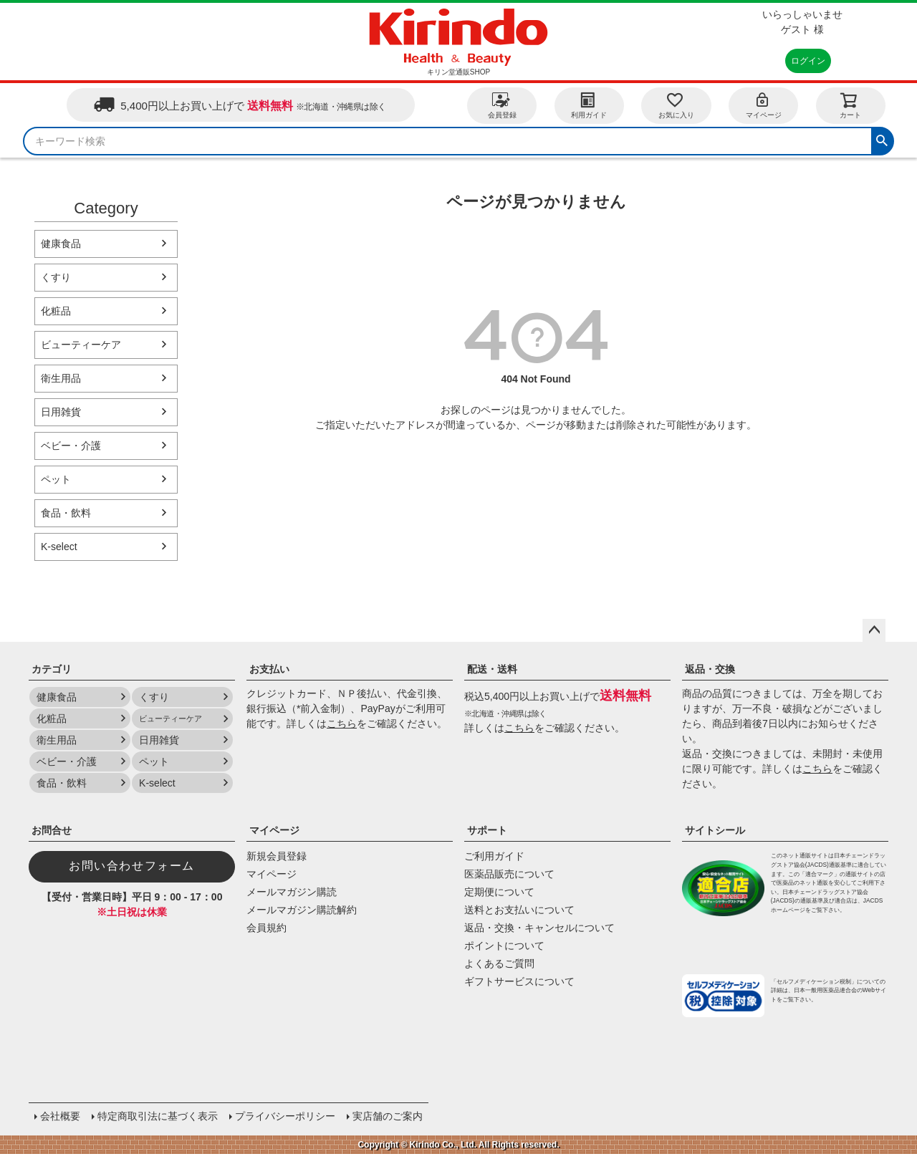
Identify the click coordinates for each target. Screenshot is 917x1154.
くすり (56, 277)
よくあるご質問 (499, 963)
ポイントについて (504, 945)
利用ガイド (589, 105)
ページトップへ (874, 630)
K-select (59, 546)
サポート (487, 830)
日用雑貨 (61, 412)
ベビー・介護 (71, 445)
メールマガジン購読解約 (301, 909)
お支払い (269, 669)
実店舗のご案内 (387, 1116)
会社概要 (60, 1116)
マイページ (764, 105)
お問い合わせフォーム (132, 866)
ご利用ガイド (494, 856)
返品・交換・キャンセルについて (539, 927)
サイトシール (715, 830)
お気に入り (676, 105)
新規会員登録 (276, 856)
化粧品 (56, 311)
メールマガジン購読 (291, 892)
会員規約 (266, 927)
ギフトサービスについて (519, 981)
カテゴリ (52, 669)
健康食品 (61, 243)
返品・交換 (710, 669)
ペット (56, 479)
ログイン (808, 61)
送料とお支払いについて (519, 909)
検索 (882, 139)
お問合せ (52, 830)
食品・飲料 (66, 513)
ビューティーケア (81, 344)
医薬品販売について (509, 874)
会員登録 (502, 105)
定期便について (499, 892)
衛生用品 (61, 378)
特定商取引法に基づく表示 (157, 1116)
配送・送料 (492, 669)
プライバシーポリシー (285, 1116)
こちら (342, 723)
